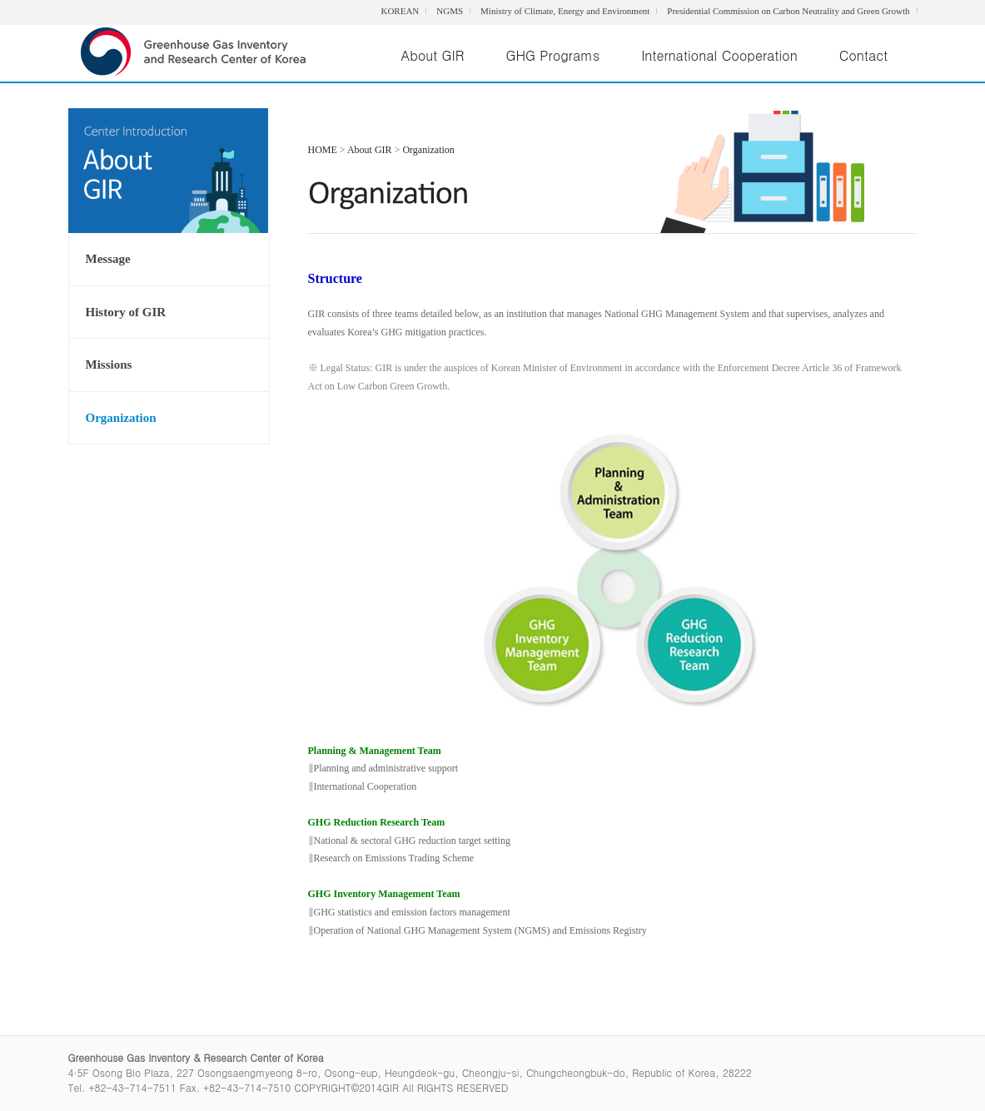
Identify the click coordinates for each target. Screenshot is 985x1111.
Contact (863, 55)
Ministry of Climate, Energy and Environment (564, 11)
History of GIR (126, 312)
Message (108, 258)
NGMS (449, 11)
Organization (121, 417)
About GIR (433, 55)
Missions (109, 364)
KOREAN (400, 11)
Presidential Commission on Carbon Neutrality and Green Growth (788, 11)
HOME (322, 150)
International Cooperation (719, 55)
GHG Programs (552, 55)
